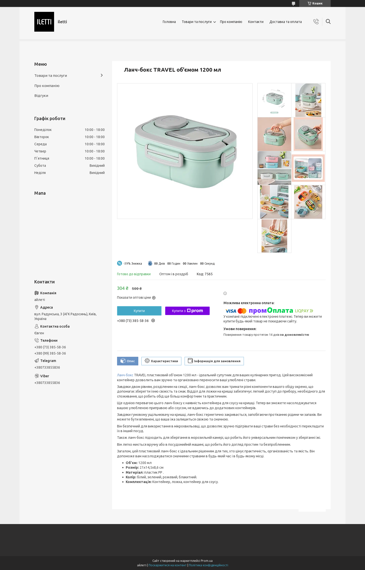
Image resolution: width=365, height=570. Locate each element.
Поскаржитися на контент (168, 565)
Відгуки (41, 95)
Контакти (256, 22)
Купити (139, 311)
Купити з (187, 311)
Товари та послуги (197, 22)
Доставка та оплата (285, 22)
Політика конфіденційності (208, 565)
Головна (169, 22)
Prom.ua (207, 560)
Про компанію (231, 22)
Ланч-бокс (125, 375)
